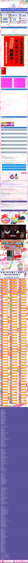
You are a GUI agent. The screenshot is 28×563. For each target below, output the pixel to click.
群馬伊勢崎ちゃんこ (3, 449)
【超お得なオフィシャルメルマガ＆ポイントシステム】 (8, 120)
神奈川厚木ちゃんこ (3, 438)
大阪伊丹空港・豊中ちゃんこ (5, 510)
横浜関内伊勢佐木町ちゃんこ (5, 426)
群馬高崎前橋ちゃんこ (4, 433)
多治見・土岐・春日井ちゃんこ (5, 493)
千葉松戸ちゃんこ (3, 446)
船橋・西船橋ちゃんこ (4, 468)
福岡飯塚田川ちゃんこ (4, 541)
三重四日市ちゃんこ (3, 492)
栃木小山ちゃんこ (3, 436)
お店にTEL (14, 8)
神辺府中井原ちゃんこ (4, 552)
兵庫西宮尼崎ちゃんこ (4, 526)
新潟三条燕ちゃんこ (3, 483)
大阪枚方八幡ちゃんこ (4, 521)
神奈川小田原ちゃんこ (4, 445)
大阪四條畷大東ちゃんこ (4, 525)
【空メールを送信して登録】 (14, 201)
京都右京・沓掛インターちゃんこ (5, 520)
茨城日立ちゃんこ (3, 469)
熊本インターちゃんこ (4, 532)
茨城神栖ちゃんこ (3, 456)
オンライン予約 (14, 10)
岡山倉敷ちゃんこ (3, 545)
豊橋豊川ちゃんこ (3, 495)
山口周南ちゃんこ (3, 539)
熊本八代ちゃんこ (3, 547)
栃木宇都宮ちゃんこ (3, 434)
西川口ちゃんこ (3, 427)
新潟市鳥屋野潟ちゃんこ (4, 480)
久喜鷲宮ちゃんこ (3, 455)
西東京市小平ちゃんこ (4, 463)
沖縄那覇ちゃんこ (3, 538)
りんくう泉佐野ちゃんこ (4, 518)
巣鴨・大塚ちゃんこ (3, 470)
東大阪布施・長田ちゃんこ (4, 512)
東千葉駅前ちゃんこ (3, 430)
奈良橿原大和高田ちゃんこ (4, 509)
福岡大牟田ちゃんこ (3, 550)
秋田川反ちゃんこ (3, 414)
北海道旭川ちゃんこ (3, 417)
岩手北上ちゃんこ (3, 418)
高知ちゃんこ (2, 544)
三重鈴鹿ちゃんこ (3, 500)
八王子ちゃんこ (3, 467)
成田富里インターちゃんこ (4, 432)
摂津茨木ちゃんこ (3, 522)
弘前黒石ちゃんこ (3, 415)
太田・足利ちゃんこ (3, 454)
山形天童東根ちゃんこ (4, 412)
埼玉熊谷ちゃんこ (3, 435)
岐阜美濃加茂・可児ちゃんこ (5, 503)
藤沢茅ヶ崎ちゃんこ (3, 450)
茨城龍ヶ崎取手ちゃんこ (4, 452)
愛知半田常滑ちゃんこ (4, 502)
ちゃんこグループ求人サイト (5, 555)
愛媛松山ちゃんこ (3, 529)
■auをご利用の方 (3, 196)
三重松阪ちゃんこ (3, 499)
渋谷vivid (2, 558)
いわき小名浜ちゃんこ (4, 416)
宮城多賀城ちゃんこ (3, 420)
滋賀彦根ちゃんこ (3, 506)
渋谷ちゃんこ (2, 465)
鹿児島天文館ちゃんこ (4, 530)
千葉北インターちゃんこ (4, 462)
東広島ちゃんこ (3, 546)
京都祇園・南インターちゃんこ (5, 507)
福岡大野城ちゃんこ (3, 543)
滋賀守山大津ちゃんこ (4, 523)
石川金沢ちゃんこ (3, 475)
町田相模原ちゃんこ (3, 437)
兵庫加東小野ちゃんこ (4, 524)
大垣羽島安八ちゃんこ (4, 489)
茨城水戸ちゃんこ (3, 429)
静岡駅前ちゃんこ (3, 494)
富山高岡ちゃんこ (3, 474)
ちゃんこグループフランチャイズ (5, 556)
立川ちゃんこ (2, 428)
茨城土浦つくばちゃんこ (4, 444)
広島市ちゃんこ (3, 540)
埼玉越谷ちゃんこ (3, 451)
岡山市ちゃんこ (3, 549)
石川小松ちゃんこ (3, 473)
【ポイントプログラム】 (9, 185)
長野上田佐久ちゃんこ (4, 482)
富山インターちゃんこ (4, 476)
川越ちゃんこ (2, 431)
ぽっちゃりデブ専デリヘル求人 (5, 557)
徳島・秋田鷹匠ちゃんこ (4, 536)
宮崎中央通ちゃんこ (3, 548)
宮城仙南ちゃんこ (3, 410)
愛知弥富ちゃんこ (3, 491)
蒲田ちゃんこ (2, 466)
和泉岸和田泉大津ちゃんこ (4, 511)
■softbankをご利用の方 (3, 197)
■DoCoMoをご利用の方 (3, 195)
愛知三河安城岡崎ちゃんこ (4, 488)
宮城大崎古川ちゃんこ (4, 413)
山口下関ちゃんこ (3, 542)
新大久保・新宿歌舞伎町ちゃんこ (5, 439)
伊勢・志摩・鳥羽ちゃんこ (4, 501)
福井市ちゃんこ (3, 484)
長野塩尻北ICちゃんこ (4, 481)
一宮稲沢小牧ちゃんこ (4, 490)
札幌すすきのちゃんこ (4, 419)
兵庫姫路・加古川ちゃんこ (4, 513)
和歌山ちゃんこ (3, 508)
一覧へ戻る (14, 164)
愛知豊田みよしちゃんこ (4, 498)
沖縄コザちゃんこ (3, 551)
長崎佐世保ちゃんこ (3, 531)
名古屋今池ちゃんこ (3, 487)
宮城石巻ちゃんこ (3, 411)
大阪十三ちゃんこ (3, 519)
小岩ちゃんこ (2, 464)
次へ (14, 169)
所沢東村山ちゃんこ (3, 453)
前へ (14, 167)
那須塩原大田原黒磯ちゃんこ (5, 457)
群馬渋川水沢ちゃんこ (4, 443)
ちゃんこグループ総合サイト (5, 554)
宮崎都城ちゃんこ (3, 537)
